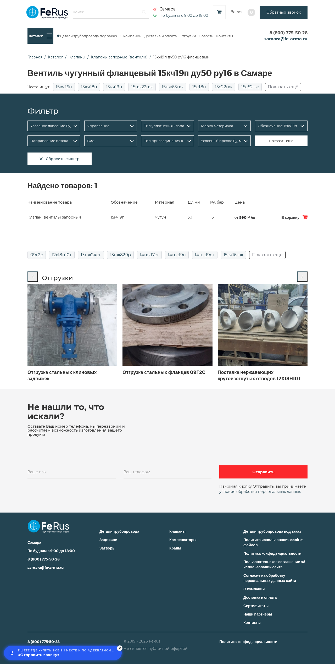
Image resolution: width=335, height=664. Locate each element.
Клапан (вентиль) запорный (54, 217)
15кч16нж (233, 255)
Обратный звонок (283, 12)
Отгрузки (188, 36)
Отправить (263, 472)
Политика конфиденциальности (272, 553)
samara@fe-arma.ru (286, 38)
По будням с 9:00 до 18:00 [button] (183, 15)
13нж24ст (91, 255)
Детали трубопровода (119, 531)
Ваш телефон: (137, 472)
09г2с (36, 255)
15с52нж (250, 87)
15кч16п (64, 87)
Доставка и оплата (160, 36)
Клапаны (177, 531)
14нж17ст (149, 255)
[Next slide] (302, 276)
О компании (131, 36)
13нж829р (120, 255)
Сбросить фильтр (60, 158)
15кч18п (89, 87)
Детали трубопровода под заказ (88, 36)
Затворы (107, 548)
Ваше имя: (37, 472)
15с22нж (223, 87)
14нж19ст (204, 255)
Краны (175, 548)
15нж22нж (142, 87)
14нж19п (177, 255)
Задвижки (108, 539)
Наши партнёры (257, 614)
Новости (206, 36)
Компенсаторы (182, 539)
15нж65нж (172, 87)
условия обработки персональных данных (260, 491)
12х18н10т (62, 255)
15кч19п (114, 87)
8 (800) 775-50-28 (289, 32)
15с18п (199, 87)
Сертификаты (256, 605)
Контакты (224, 36)
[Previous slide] (32, 276)
